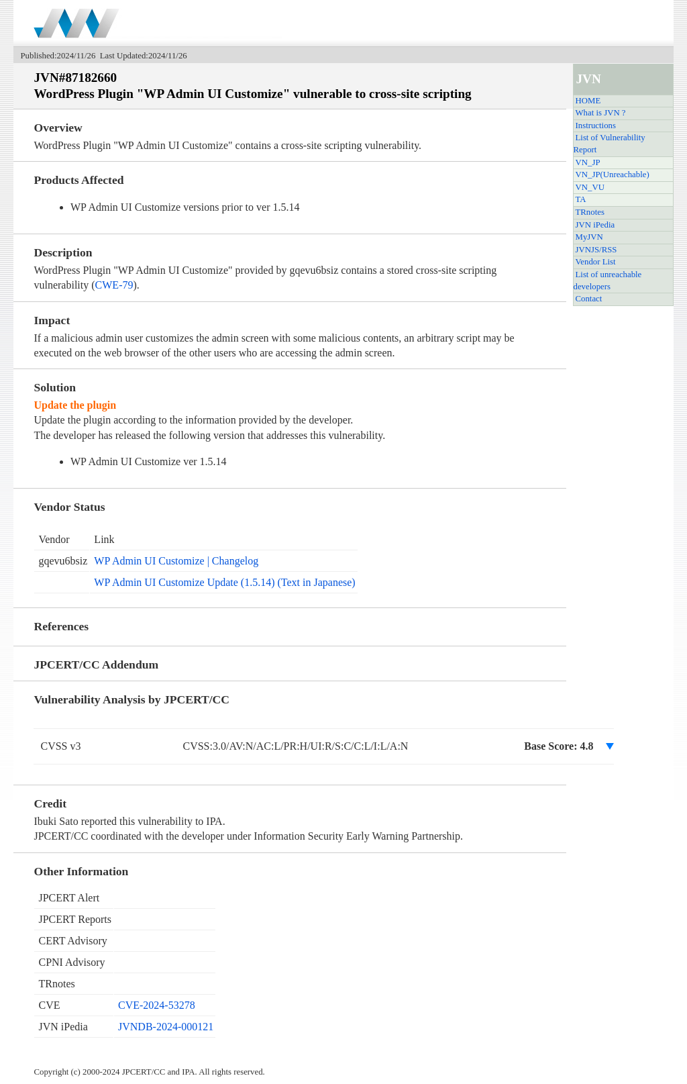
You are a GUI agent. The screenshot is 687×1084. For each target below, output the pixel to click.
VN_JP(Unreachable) (612, 174)
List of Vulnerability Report (609, 143)
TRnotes (590, 212)
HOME (588, 100)
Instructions (596, 125)
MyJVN (589, 237)
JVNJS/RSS (596, 249)
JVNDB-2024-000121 (165, 1026)
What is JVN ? (601, 112)
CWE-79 (114, 285)
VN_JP (588, 162)
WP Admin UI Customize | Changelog (176, 560)
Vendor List (596, 261)
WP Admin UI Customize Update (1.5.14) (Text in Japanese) (224, 582)
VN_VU (590, 187)
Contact (589, 298)
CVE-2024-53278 (156, 1005)
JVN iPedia (595, 225)
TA (581, 199)
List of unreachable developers (608, 280)
